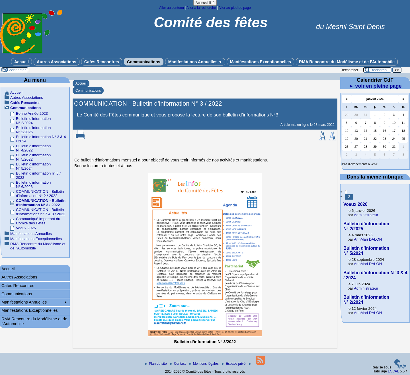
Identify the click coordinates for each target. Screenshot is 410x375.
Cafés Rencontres (101, 62)
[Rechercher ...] (377, 70)
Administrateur (366, 215)
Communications (143, 62)
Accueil (21, 62)
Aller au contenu (171, 8)
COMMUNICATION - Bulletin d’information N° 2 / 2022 (40, 193)
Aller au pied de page (234, 8)
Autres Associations (56, 62)
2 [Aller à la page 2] (349, 196)
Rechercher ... (351, 70)
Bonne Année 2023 (32, 113)
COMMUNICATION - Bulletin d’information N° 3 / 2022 (40, 202)
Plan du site (156, 364)
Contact (178, 364)
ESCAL (393, 371)
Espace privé (234, 364)
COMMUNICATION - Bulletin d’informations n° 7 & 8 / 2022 (40, 212)
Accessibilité (205, 3)
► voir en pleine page (375, 86)
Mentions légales (204, 364)
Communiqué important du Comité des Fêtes (38, 221)
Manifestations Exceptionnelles (260, 62)
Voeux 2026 (26, 228)
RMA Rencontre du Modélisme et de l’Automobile (347, 62)
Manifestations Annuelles (195, 62)
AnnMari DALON (368, 239)
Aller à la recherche (201, 8)
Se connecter (15, 70)
